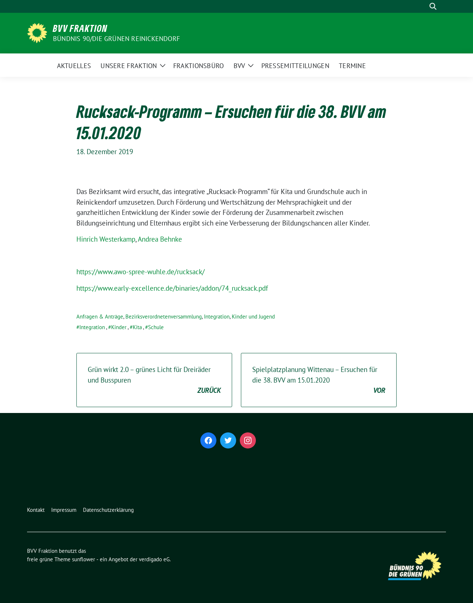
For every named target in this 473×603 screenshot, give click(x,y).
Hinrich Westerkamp (105, 239)
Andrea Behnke (160, 239)
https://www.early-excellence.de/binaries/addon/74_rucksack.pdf (172, 288)
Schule (156, 327)
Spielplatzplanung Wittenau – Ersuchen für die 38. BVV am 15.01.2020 (318, 380)
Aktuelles (74, 66)
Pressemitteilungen (295, 66)
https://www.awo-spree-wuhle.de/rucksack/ (140, 271)
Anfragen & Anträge (99, 316)
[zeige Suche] (433, 6)
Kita (137, 327)
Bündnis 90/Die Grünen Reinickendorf (116, 38)
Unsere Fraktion (129, 66)
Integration (217, 316)
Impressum (63, 509)
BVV (239, 66)
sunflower (83, 559)
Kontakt (36, 509)
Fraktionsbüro (198, 66)
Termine (352, 66)
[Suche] (422, 6)
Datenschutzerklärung (108, 509)
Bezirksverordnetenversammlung (163, 316)
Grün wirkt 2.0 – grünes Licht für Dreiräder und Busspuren (154, 380)
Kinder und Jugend (253, 316)
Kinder (118, 327)
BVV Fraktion (80, 28)
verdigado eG (154, 559)
